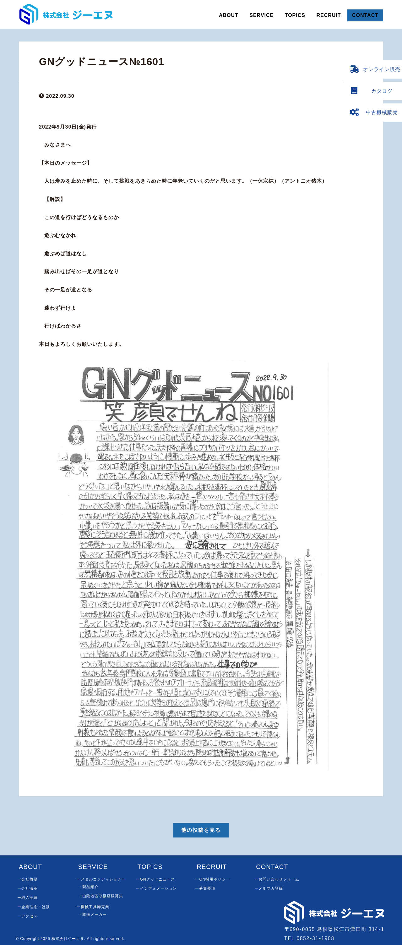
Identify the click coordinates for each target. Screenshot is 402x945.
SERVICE (261, 15)
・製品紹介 (88, 887)
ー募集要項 (205, 888)
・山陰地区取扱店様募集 (100, 896)
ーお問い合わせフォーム (276, 879)
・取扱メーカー (92, 914)
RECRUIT (328, 15)
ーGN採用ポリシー (212, 879)
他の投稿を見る (201, 830)
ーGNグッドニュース (155, 879)
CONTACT (365, 15)
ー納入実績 (27, 897)
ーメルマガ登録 (268, 888)
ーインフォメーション (156, 888)
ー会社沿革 (27, 888)
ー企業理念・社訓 (33, 907)
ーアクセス (27, 916)
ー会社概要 (27, 879)
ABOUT (228, 15)
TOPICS (295, 15)
